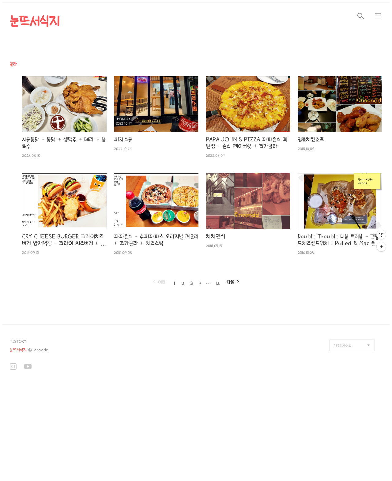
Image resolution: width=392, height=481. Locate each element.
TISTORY (18, 341)
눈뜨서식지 (35, 21)
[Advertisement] (124, 431)
